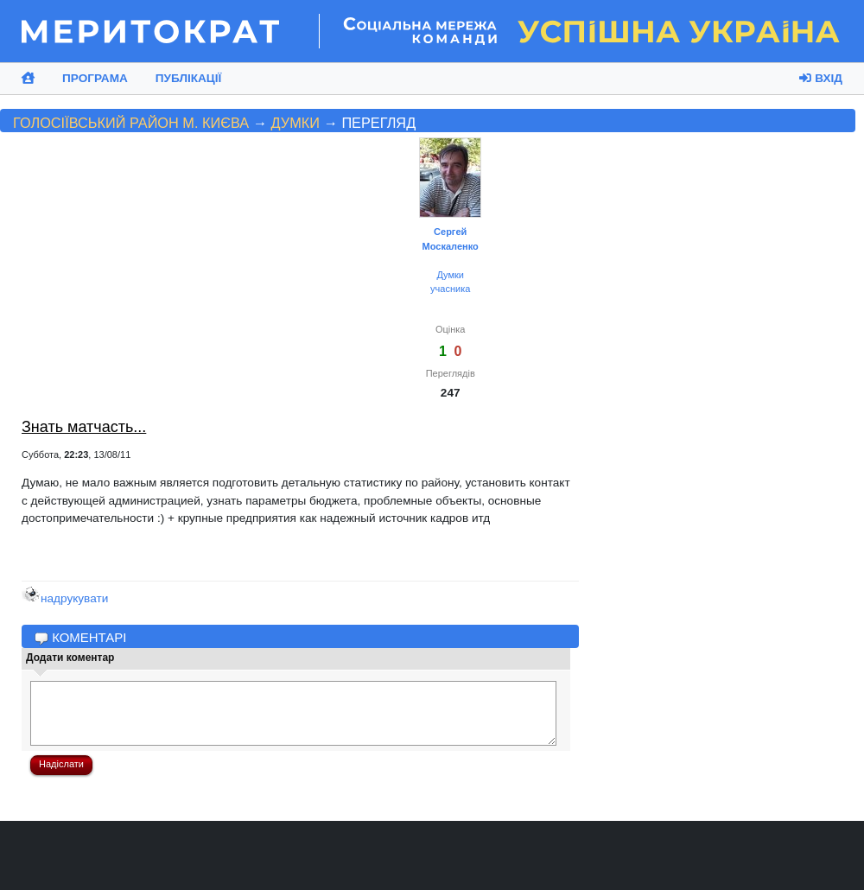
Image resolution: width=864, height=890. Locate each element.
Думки (295, 122)
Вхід (820, 78)
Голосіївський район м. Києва (131, 122)
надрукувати (65, 598)
